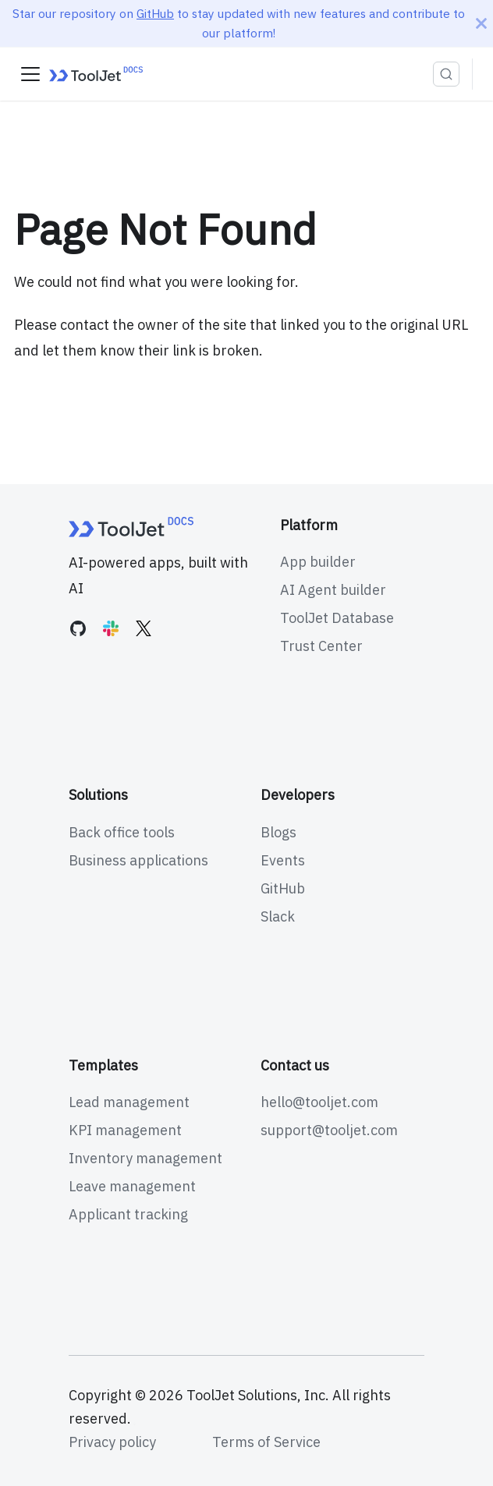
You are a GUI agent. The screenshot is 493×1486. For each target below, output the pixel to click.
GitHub (155, 13)
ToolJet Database (337, 618)
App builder (318, 562)
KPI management (125, 1130)
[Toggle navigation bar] (30, 74)
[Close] (481, 23)
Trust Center (321, 646)
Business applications (138, 860)
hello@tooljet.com (319, 1102)
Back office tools (122, 832)
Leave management (132, 1186)
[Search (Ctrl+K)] (446, 74)
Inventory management (145, 1158)
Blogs (278, 832)
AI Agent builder (333, 590)
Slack (278, 916)
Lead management (129, 1102)
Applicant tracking (128, 1214)
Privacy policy (112, 1442)
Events (283, 860)
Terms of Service (266, 1442)
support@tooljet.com (329, 1130)
